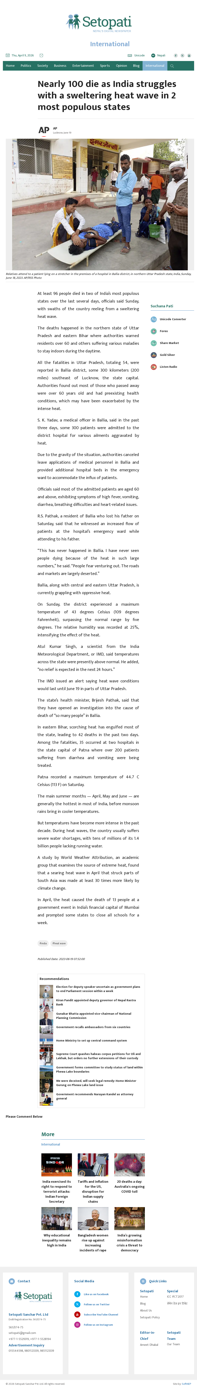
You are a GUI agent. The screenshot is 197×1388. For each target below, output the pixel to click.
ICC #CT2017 (175, 1296)
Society (42, 66)
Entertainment (83, 66)
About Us (146, 1310)
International (155, 66)
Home (144, 1296)
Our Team (173, 1344)
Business (60, 66)
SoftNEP (186, 1384)
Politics (26, 66)
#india (43, 943)
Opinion (121, 66)
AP (55, 128)
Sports (105, 66)
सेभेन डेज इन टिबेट (177, 1303)
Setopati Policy (150, 1317)
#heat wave (59, 943)
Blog (136, 66)
